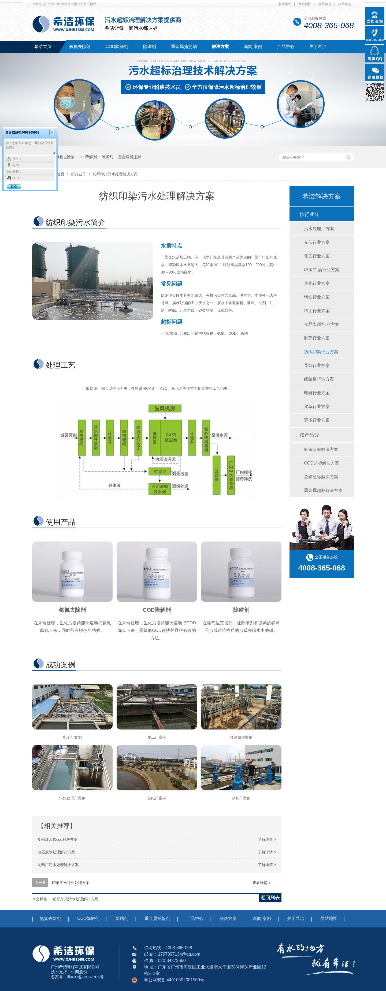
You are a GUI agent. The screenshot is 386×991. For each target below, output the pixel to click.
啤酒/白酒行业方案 (321, 269)
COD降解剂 (117, 46)
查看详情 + (262, 883)
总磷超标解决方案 (321, 476)
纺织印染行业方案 (321, 351)
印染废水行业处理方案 (71, 883)
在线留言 (324, 4)
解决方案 (220, 46)
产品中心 (285, 46)
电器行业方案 (317, 392)
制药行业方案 (317, 338)
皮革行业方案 (317, 406)
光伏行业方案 (317, 242)
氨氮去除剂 (80, 46)
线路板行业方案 (319, 379)
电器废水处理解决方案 (56, 852)
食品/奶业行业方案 (321, 324)
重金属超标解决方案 (323, 490)
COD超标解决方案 (321, 463)
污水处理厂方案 (319, 228)
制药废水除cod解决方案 (57, 839)
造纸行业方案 (317, 365)
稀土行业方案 (317, 310)
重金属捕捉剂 (184, 46)
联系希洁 (344, 4)
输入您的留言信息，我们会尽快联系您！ (30, 147)
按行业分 (79, 174)
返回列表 (270, 897)
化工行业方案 (317, 256)
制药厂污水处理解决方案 (58, 865)
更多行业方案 (317, 420)
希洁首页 (42, 46)
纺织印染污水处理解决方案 (115, 174)
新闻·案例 (253, 46)
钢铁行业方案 (317, 297)
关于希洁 (317, 46)
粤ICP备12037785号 (85, 977)
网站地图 (304, 4)
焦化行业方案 (317, 283)
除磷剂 (149, 46)
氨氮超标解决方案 (321, 449)
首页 (61, 174)
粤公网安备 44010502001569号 (174, 980)
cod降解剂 (88, 157)
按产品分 (309, 435)
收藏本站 (285, 4)
